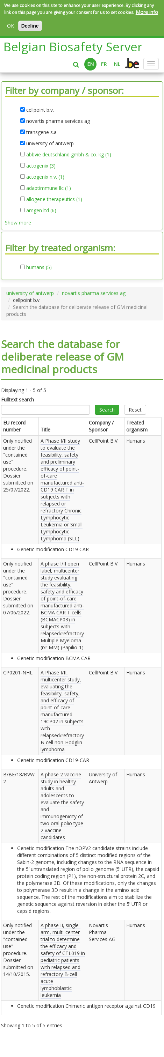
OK (10, 25)
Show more (18, 222)
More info (147, 12)
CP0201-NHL (18, 672)
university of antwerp (30, 293)
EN (90, 64)
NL (117, 64)
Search (107, 409)
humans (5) (39, 267)
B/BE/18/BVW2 (19, 778)
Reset (135, 409)
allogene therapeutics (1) (54, 199)
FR (104, 64)
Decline (30, 26)
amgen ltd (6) (41, 210)
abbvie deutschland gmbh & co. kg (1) (68, 154)
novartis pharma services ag (94, 293)
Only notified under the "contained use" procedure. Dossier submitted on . (18, 465)
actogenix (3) (41, 165)
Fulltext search (17, 399)
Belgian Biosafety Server (72, 46)
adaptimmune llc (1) (48, 188)
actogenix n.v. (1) (45, 176)
